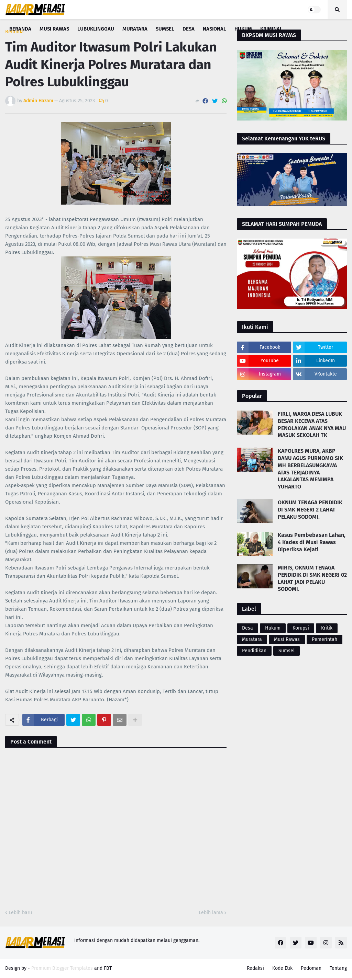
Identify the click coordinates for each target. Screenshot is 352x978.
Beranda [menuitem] (20, 29)
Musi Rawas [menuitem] (54, 29)
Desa (247, 628)
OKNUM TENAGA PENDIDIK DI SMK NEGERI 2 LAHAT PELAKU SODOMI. (310, 509)
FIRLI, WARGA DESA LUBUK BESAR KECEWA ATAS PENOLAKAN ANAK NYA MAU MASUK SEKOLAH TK (312, 424)
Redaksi (255, 968)
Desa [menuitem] (189, 29)
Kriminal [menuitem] (271, 29)
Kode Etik (282, 968)
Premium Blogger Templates (62, 968)
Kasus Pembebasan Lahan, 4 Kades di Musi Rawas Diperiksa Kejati (311, 542)
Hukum (272, 628)
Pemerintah (324, 639)
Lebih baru (20, 913)
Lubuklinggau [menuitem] (95, 29)
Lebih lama (211, 913)
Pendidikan (254, 651)
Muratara (252, 639)
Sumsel (286, 651)
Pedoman (311, 968)
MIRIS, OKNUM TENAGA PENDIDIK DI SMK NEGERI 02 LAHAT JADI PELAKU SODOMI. (312, 578)
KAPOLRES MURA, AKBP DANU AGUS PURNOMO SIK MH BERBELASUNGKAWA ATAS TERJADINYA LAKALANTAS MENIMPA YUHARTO (310, 469)
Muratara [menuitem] (134, 29)
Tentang (338, 968)
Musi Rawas (287, 639)
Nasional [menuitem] (214, 29)
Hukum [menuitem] (243, 29)
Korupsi (301, 628)
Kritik (326, 628)
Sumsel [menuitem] (165, 29)
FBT (108, 968)
